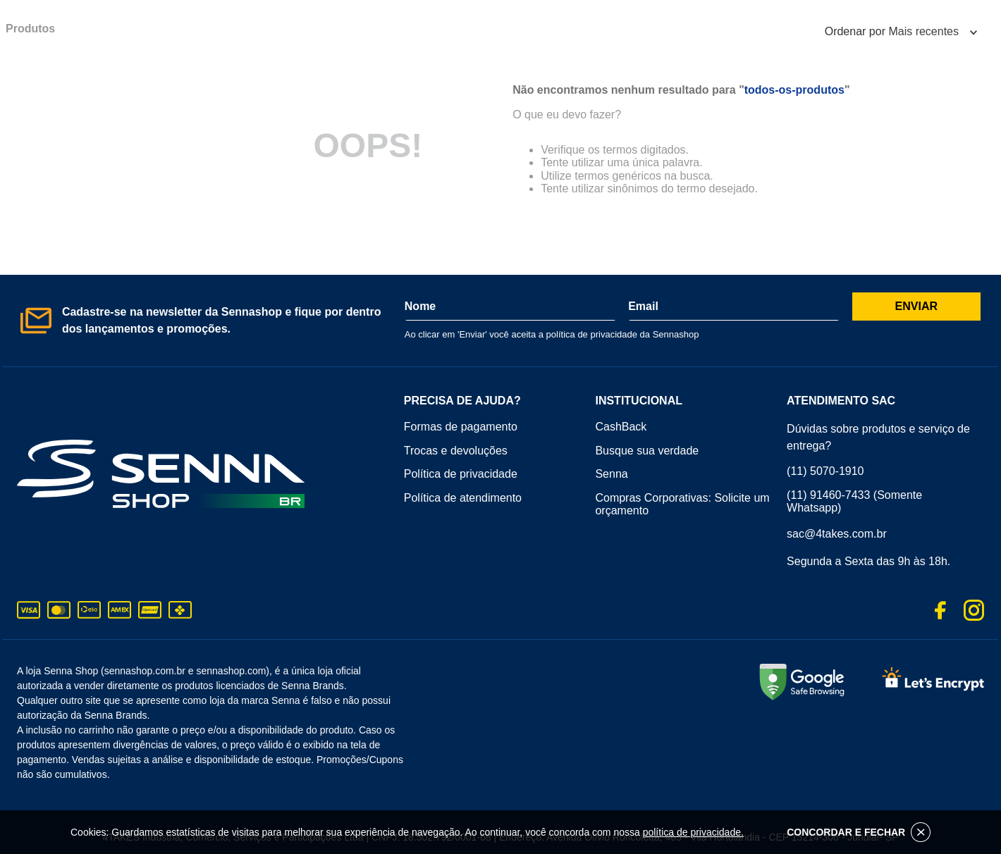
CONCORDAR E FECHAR (859, 832)
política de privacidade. (693, 832)
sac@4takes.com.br (837, 534)
